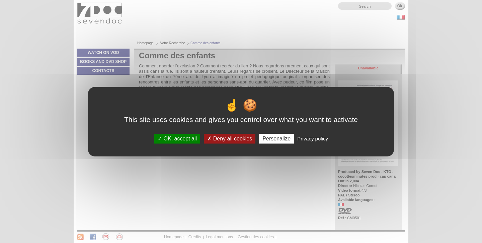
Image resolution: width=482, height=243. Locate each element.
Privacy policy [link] (312, 138)
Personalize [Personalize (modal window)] (276, 138)
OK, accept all (177, 138)
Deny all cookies (229, 138)
